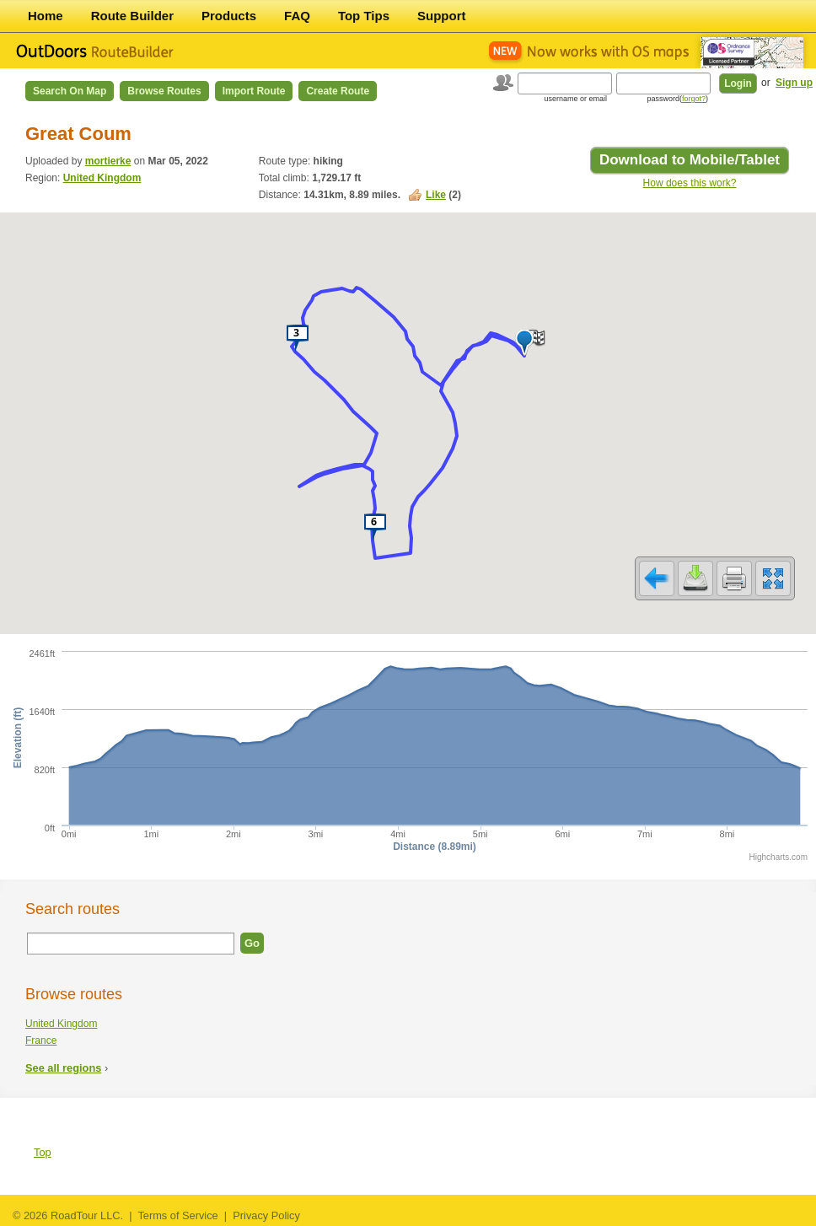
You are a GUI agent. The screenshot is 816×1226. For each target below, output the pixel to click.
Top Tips (363, 15)
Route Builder (132, 15)
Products (228, 15)
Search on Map (69, 91)
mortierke (108, 161)
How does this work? (690, 183)
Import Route (254, 91)
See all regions (63, 1068)
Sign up (794, 83)
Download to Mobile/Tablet (689, 160)
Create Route (337, 91)
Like (436, 195)
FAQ (297, 15)
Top (42, 1152)
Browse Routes (164, 91)
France (40, 1040)
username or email (575, 98)
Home (45, 15)
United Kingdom (102, 178)
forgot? (694, 98)
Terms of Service (177, 1215)
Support (441, 15)
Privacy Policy (266, 1215)
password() (677, 98)
